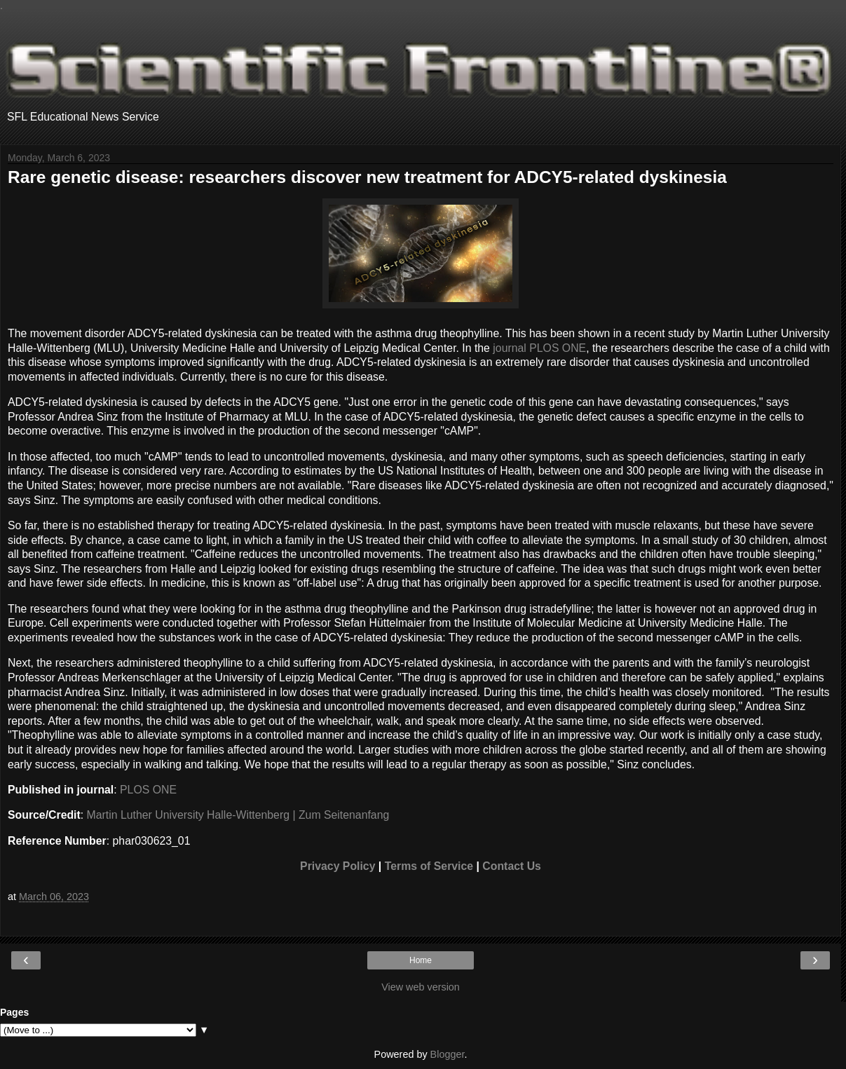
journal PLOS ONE (539, 348)
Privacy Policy (337, 866)
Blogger (447, 1054)
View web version (420, 987)
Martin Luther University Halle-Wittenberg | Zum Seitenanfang (238, 815)
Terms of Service (429, 866)
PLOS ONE (148, 790)
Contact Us (511, 866)
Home (420, 960)
